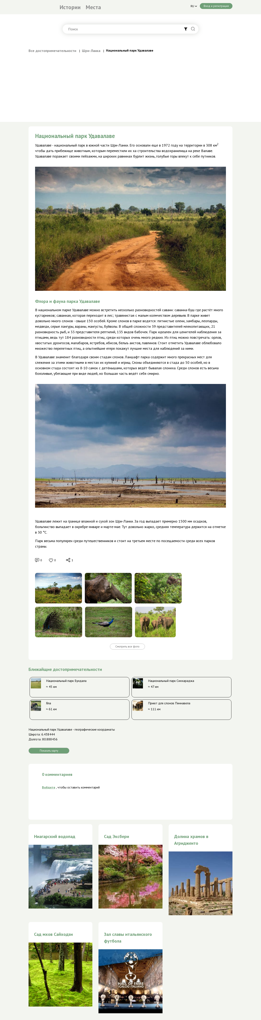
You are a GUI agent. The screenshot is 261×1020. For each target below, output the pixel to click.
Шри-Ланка (91, 50)
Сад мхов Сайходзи (53, 934)
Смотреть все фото (127, 646)
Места (93, 7)
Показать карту (49, 750)
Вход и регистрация (216, 6)
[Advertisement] (130, 83)
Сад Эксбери (116, 836)
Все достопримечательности (52, 50)
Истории (70, 7)
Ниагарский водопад (54, 836)
